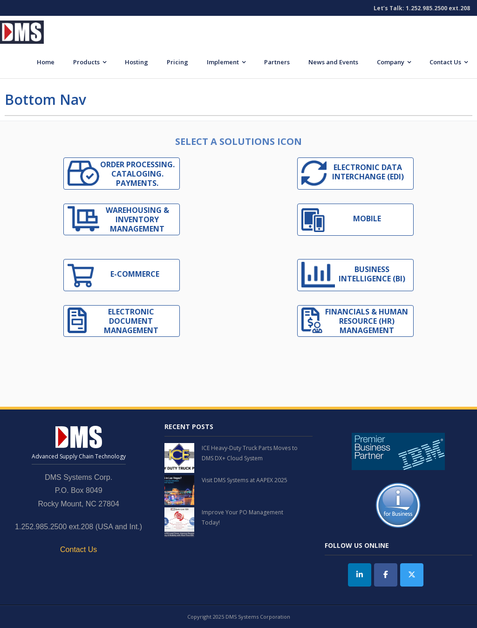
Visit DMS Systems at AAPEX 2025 (244, 480)
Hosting (136, 62)
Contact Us (445, 62)
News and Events (333, 62)
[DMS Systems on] (437, 574)
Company (390, 62)
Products (86, 62)
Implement (223, 62)
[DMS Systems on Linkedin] (359, 575)
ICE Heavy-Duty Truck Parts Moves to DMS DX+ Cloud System (250, 453)
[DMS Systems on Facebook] (385, 575)
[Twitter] (411, 575)
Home (46, 62)
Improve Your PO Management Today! (242, 517)
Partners (277, 62)
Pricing (177, 62)
